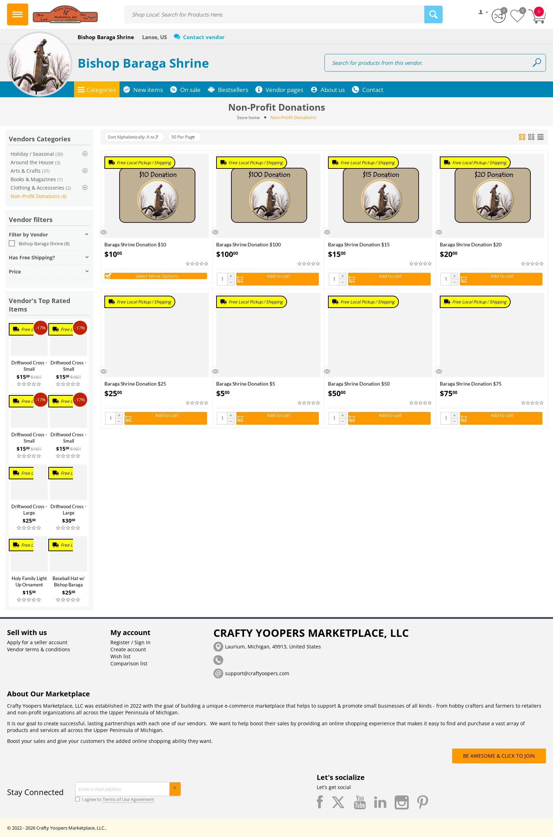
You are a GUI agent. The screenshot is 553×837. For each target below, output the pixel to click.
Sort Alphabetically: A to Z (137, 137)
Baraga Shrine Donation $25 (135, 385)
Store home (248, 117)
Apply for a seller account (37, 642)
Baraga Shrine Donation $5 (245, 385)
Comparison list (128, 663)
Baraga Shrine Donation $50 (359, 385)
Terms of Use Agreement (128, 799)
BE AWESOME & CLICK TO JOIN (499, 755)
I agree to (114, 799)
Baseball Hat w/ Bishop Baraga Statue (69, 585)
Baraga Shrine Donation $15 (359, 244)
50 (195, 137)
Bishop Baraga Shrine (143, 63)
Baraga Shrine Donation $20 (471, 244)
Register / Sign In (130, 642)
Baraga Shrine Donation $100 (248, 244)
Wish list (120, 656)
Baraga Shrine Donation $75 (471, 385)
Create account (128, 649)
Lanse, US (154, 37)
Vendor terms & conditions (38, 649)
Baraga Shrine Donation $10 (135, 244)
